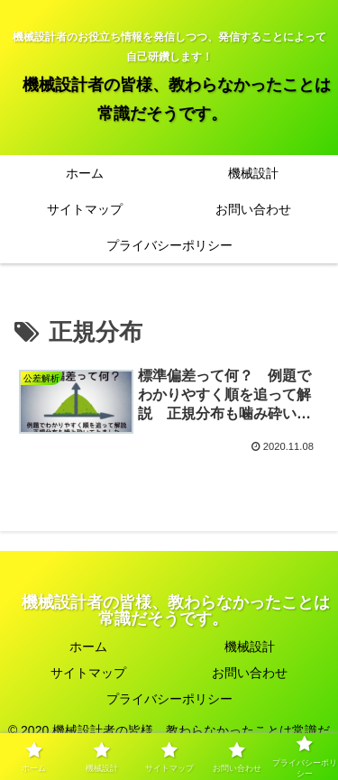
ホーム (88, 646)
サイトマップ (88, 672)
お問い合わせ (250, 672)
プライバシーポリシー (169, 699)
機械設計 (249, 646)
